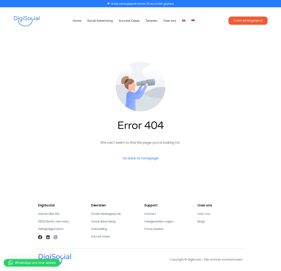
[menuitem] (183, 20)
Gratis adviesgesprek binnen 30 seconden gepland (141, 3)
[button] (32, 263)
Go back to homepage (140, 158)
